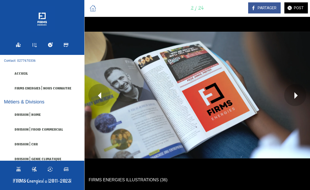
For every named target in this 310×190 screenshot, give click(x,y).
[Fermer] (93, 8)
